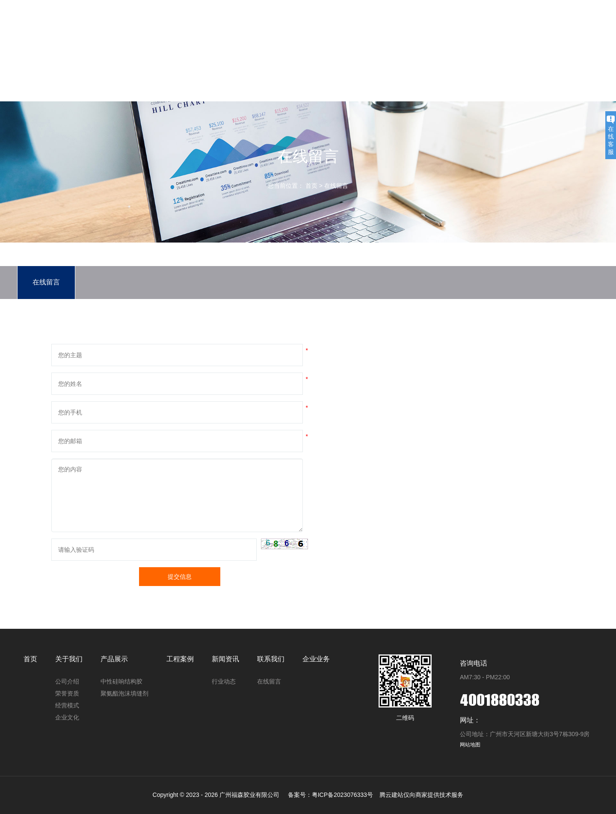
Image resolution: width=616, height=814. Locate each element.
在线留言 (336, 185)
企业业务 (502, 53)
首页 (253, 53)
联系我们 (461, 53)
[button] (284, 544)
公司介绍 (67, 681)
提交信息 (180, 576)
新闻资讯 (419, 53)
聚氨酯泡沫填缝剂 (124, 693)
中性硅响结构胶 (121, 681)
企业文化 (67, 717)
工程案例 (377, 53)
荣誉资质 (67, 693)
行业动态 (224, 681)
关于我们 (294, 53)
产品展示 (336, 53)
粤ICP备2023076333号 (342, 794)
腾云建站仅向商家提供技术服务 (421, 794)
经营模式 (67, 705)
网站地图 (470, 745)
